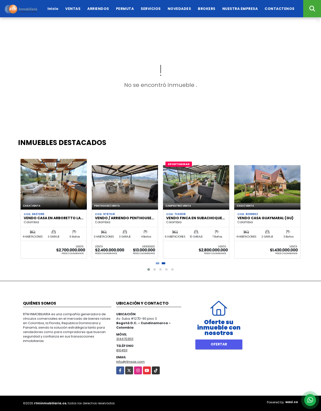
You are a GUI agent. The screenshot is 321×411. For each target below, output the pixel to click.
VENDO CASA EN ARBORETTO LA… (53, 218)
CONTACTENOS (280, 8)
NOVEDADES (179, 8)
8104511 (121, 350)
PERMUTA (125, 8)
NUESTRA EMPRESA (240, 8)
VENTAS (72, 8)
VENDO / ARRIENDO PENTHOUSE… (124, 218)
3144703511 (124, 339)
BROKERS (206, 8)
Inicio (52, 8)
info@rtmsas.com (130, 361)
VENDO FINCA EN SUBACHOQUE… (195, 218)
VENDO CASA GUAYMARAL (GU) (265, 218)
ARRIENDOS (98, 8)
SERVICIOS (151, 8)
